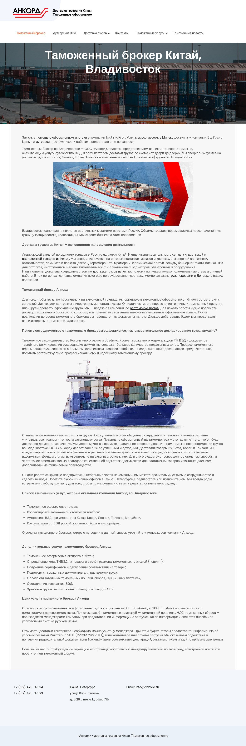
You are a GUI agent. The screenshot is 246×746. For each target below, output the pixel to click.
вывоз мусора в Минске (155, 137)
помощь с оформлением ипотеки (62, 137)
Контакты (122, 33)
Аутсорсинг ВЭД (64, 33)
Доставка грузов (95, 33)
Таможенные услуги (150, 33)
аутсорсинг (44, 141)
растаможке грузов (144, 308)
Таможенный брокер (30, 33)
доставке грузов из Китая (112, 271)
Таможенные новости (188, 33)
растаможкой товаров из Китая (45, 258)
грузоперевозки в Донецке (189, 275)
